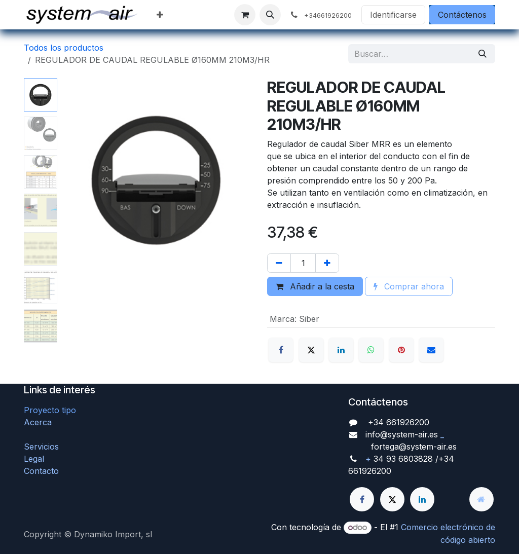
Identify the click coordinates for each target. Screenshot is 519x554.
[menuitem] (160, 15)
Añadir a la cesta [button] (315, 286)
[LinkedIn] (341, 350)
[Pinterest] (401, 350)
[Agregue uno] (327, 263)
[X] (311, 350)
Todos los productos (63, 48)
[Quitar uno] (279, 263)
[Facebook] (281, 350)
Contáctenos (462, 15)
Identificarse (393, 15)
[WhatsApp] (371, 350)
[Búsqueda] (482, 53)
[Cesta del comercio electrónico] (244, 14)
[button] (270, 14)
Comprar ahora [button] (409, 286)
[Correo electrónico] (431, 350)
